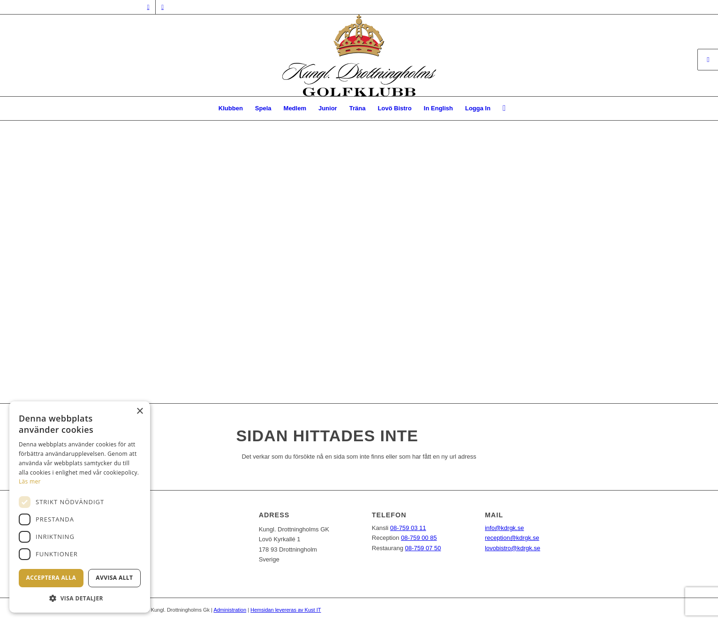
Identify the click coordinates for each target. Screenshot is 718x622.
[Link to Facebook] (148, 7)
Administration (229, 610)
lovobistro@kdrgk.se (512, 548)
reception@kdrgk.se (512, 537)
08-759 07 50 (423, 548)
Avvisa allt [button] (114, 578)
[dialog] (79, 507)
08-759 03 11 (408, 527)
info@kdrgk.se (504, 527)
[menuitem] (230, 108)
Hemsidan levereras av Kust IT (285, 610)
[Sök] (501, 108)
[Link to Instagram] (163, 7)
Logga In (478, 108)
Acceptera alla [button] (51, 578)
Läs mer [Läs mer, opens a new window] (30, 481)
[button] (80, 598)
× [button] (139, 411)
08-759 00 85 (419, 537)
